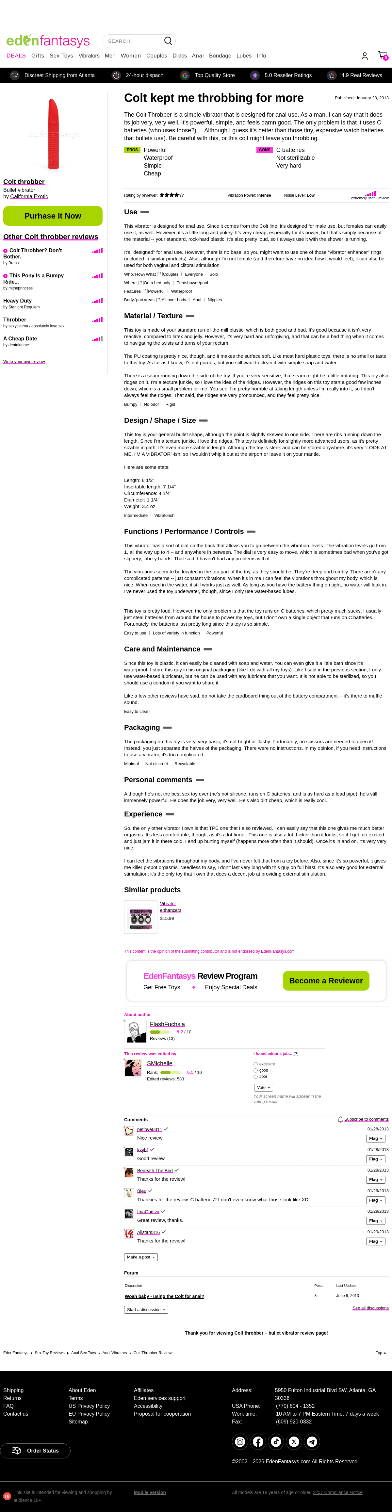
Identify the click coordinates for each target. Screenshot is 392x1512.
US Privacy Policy (89, 1406)
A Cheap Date (20, 338)
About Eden (82, 1390)
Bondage (220, 56)
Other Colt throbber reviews (50, 237)
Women (131, 56)
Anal (198, 56)
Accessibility (148, 1406)
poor (263, 1076)
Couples (156, 56)
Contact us (15, 1414)
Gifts (37, 56)
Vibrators (89, 56)
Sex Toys (62, 56)
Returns (12, 1398)
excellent (267, 1064)
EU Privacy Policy (89, 1414)
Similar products (152, 890)
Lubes (244, 56)
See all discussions (370, 1308)
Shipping (13, 1390)
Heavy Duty (17, 301)
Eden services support (160, 1398)
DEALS (16, 56)
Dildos (179, 56)
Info (261, 56)
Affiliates (144, 1390)
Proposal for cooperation (162, 1414)
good (263, 1070)
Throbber (14, 319)
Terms (76, 1398)
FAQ (8, 1406)
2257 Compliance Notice (338, 1492)
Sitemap (78, 1421)
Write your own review (24, 361)
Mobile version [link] (150, 1492)
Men (110, 56)
